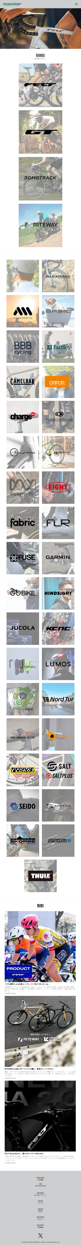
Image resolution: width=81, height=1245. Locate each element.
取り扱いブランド (40, 1194)
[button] (37, 47)
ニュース (40, 1202)
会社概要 (40, 1178)
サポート (40, 1218)
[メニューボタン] (77, 4)
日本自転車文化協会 (40, 1184)
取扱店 (40, 1210)
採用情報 (40, 1226)
